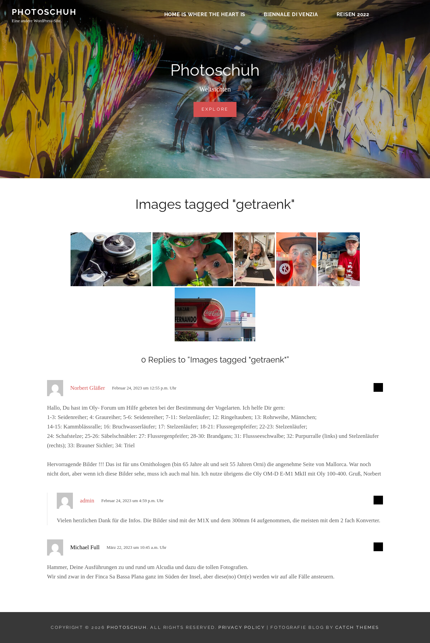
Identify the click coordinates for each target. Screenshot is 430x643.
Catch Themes (357, 627)
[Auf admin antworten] (378, 500)
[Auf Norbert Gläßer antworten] (378, 387)
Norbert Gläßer (87, 388)
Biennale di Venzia (291, 15)
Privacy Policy (241, 627)
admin (87, 500)
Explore (219, 109)
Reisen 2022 (353, 15)
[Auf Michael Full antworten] (378, 546)
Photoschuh (44, 13)
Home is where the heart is (205, 15)
